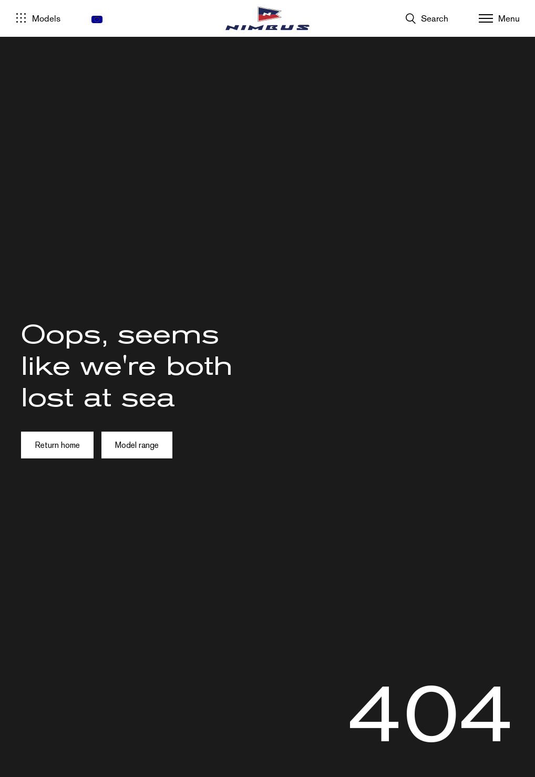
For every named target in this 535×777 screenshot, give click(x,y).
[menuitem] (96, 19)
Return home (57, 445)
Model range (137, 445)
